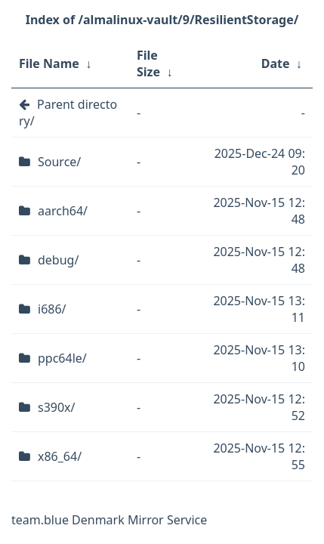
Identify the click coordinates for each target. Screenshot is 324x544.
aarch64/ (63, 210)
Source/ (59, 161)
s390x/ (57, 407)
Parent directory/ (68, 112)
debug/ (58, 260)
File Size (148, 63)
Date (275, 63)
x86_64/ (60, 456)
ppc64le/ (62, 358)
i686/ (52, 309)
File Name (49, 63)
